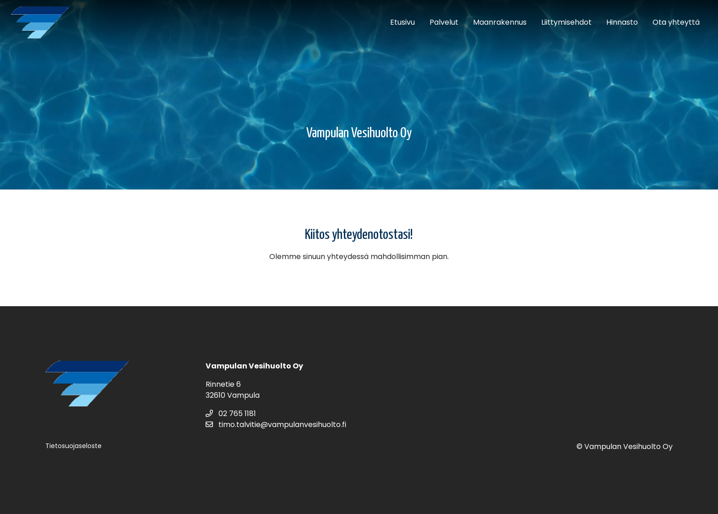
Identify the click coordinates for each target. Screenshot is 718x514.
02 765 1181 (231, 413)
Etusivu (402, 22)
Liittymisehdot (566, 22)
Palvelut (444, 22)
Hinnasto (622, 22)
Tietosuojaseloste (73, 445)
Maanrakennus (500, 22)
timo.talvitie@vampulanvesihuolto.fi (276, 424)
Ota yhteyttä (676, 22)
